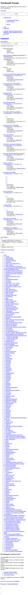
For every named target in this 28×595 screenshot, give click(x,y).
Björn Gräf (18, 140)
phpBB (8, 577)
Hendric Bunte (19, 187)
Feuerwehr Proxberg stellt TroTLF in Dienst (14, 153)
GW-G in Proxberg (8, 191)
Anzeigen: (8, 240)
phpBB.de (17, 581)
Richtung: (17, 241)
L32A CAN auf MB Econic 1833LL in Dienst (14, 74)
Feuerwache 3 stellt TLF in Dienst (12, 83)
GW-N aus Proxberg (8, 134)
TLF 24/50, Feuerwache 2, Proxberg (12, 144)
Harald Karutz (19, 200)
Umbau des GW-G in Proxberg (11, 125)
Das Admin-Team (10, 58)
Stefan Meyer (9, 75)
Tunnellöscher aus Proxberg (10, 227)
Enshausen (5, 38)
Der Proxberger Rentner (9, 102)
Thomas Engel (19, 159)
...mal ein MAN (7, 204)
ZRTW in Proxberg (8, 163)
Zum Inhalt (3, 10)
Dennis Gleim (19, 79)
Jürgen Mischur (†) (20, 121)
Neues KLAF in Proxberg (10, 218)
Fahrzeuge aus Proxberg (9, 172)
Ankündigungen (7, 59)
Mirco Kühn (19, 233)
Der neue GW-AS (8, 93)
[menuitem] (13, 20)
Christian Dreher (20, 89)
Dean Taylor (19, 130)
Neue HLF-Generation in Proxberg (12, 111)
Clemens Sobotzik (20, 168)
